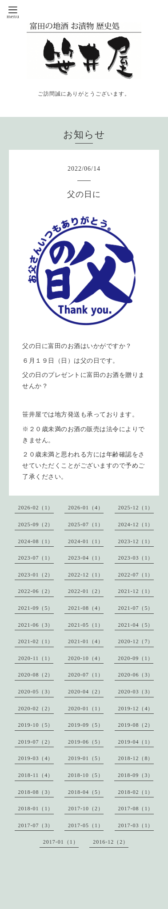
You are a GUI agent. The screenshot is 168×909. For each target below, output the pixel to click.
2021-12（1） (136, 591)
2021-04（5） (136, 625)
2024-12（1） (136, 524)
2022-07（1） (136, 575)
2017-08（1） (136, 808)
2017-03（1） (136, 825)
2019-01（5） (86, 758)
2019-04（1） (136, 742)
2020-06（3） (136, 675)
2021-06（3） (36, 625)
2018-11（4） (36, 775)
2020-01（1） (86, 708)
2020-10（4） (86, 658)
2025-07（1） (86, 524)
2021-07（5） (136, 608)
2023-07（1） (36, 558)
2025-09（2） (36, 524)
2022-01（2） (86, 591)
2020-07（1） (86, 675)
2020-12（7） (136, 641)
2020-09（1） (135, 658)
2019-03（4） (36, 758)
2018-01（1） (36, 808)
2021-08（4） (86, 608)
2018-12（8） (136, 758)
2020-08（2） (36, 675)
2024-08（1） (36, 541)
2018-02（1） (136, 792)
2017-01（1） (61, 842)
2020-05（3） (36, 692)
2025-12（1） (136, 508)
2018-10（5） (86, 775)
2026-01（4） (86, 508)
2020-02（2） (36, 708)
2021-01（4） (86, 641)
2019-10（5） (36, 725)
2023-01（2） (36, 575)
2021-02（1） (36, 641)
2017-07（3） (36, 825)
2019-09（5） (86, 725)
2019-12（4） (136, 708)
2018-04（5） (86, 792)
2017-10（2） (86, 808)
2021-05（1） (86, 625)
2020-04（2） (86, 692)
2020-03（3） (136, 692)
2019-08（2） (136, 725)
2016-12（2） (110, 842)
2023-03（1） (136, 558)
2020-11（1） (36, 658)
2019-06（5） (86, 742)
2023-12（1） (136, 541)
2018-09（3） (135, 775)
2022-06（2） (36, 591)
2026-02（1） (36, 508)
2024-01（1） (86, 541)
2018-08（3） (36, 792)
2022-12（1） (86, 575)
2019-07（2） (36, 742)
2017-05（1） (86, 825)
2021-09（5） (36, 608)
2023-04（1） (86, 558)
